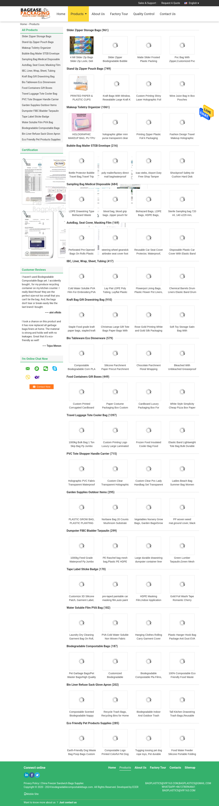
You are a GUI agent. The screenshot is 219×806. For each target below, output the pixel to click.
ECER (135, 787)
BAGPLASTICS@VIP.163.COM (178, 790)
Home (61, 14)
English (194, 3)
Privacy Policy (31, 783)
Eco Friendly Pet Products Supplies (41, 139)
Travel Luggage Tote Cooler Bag (39, 93)
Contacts (175, 767)
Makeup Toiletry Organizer (36, 47)
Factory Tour (119, 14)
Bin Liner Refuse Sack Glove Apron (41, 133)
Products (77, 14)
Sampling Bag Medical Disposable (41, 59)
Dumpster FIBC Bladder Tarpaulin (40, 110)
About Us (98, 14)
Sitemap (190, 767)
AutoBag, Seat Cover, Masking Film (41, 65)
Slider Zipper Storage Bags (36, 36)
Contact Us (168, 14)
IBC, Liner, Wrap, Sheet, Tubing (38, 70)
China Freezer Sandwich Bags (57, 783)
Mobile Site (31, 794)
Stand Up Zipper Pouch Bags (38, 42)
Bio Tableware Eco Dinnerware (39, 82)
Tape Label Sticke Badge (35, 116)
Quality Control (143, 14)
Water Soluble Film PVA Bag (37, 122)
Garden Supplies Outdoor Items (39, 105)
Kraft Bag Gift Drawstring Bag (38, 76)
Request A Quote (170, 3)
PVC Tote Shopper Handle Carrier (40, 99)
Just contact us (68, 802)
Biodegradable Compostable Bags (41, 128)
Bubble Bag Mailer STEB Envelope (41, 53)
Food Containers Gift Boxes (37, 87)
